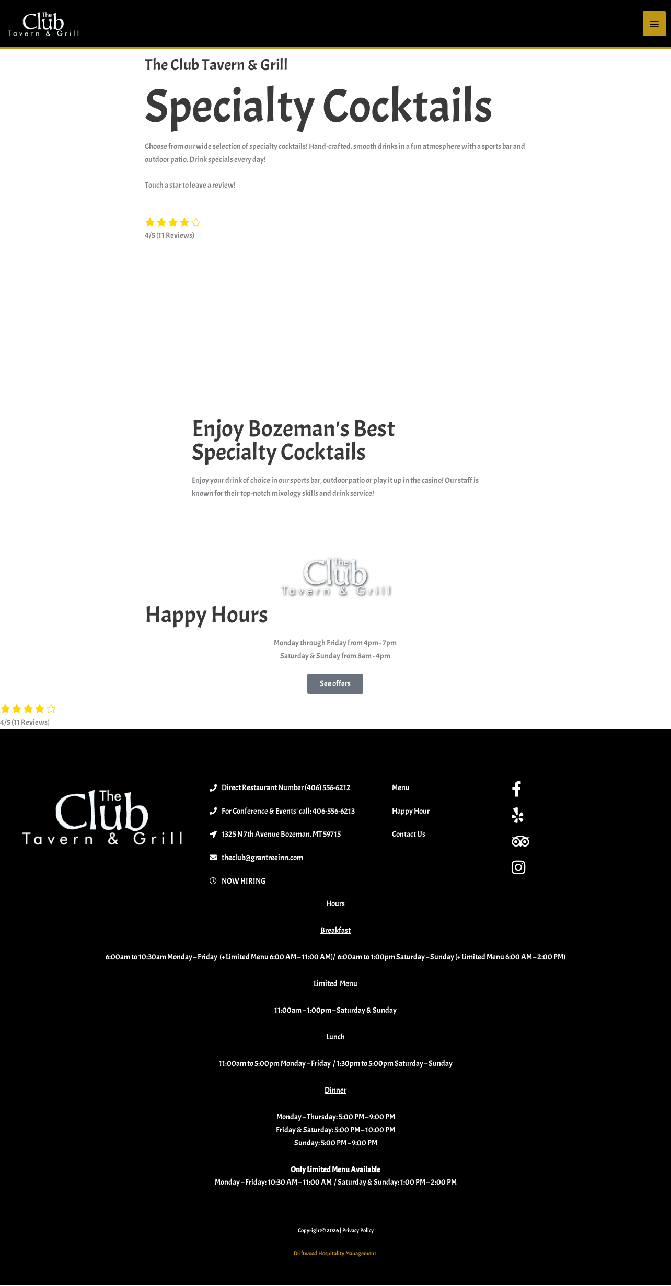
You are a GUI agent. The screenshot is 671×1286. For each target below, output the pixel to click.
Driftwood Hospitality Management (335, 1253)
